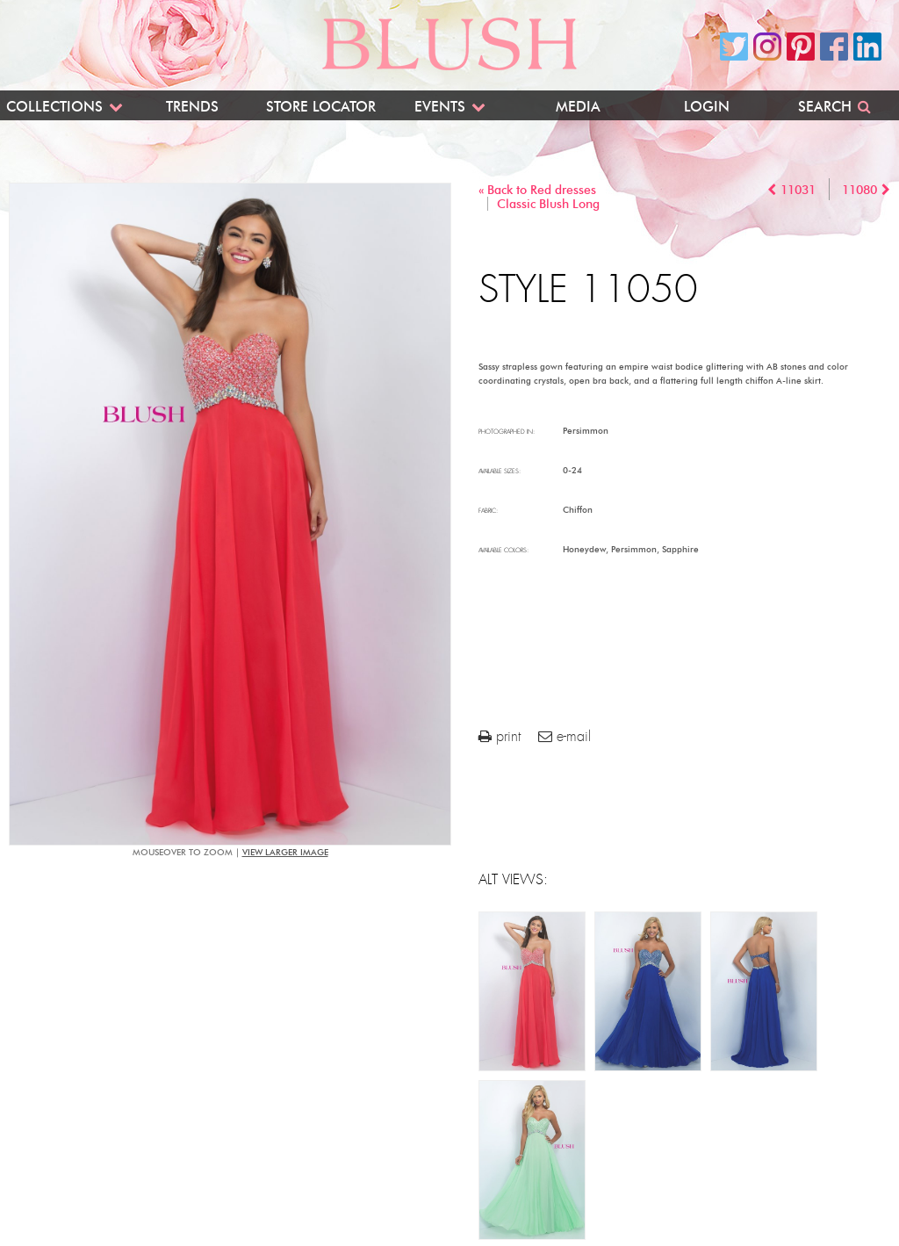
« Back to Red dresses (537, 190)
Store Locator (321, 106)
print (499, 736)
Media (578, 106)
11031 (798, 190)
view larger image (285, 852)
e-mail (564, 736)
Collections (54, 106)
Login (707, 106)
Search (825, 106)
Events (439, 106)
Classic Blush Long (548, 204)
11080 (859, 190)
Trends (192, 106)
